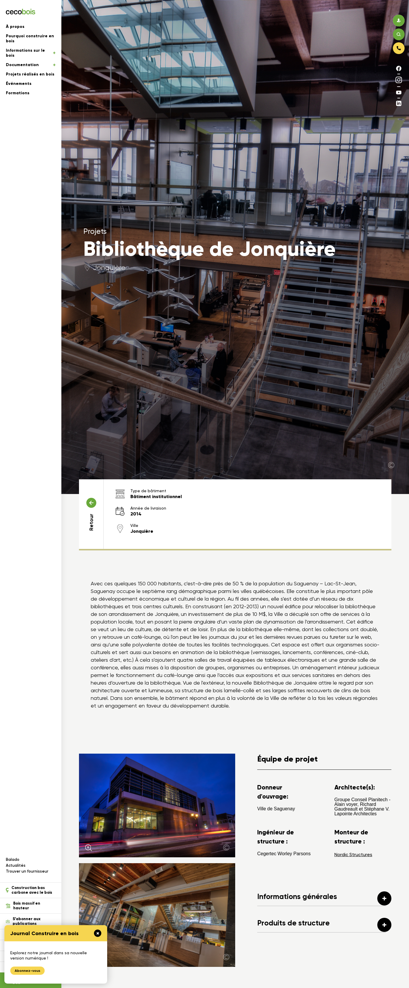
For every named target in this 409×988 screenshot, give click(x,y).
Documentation (30, 64)
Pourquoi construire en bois (30, 38)
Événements (18, 83)
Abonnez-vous (27, 971)
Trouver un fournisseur (27, 871)
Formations (17, 92)
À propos (15, 26)
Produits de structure (324, 925)
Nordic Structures (353, 854)
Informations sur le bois (30, 53)
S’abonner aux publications (23, 921)
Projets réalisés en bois (30, 74)
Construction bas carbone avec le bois (29, 890)
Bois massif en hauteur (23, 905)
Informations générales (324, 898)
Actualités (16, 865)
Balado (12, 859)
